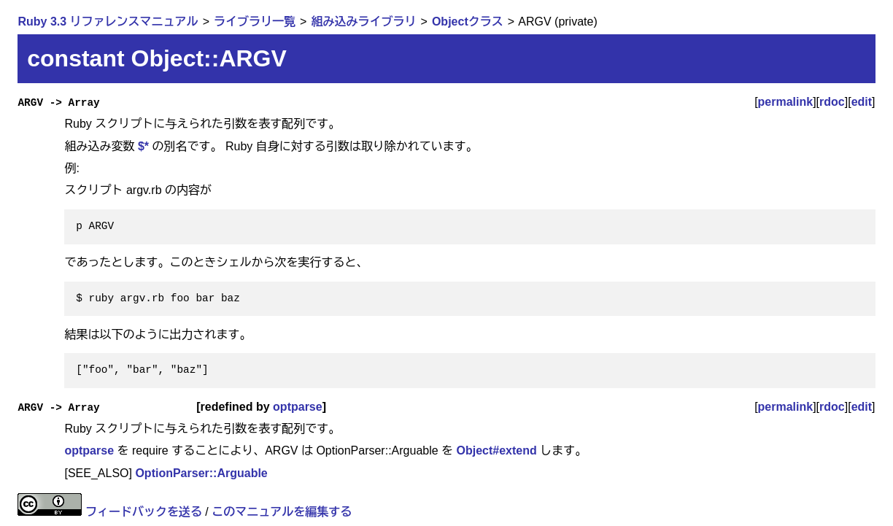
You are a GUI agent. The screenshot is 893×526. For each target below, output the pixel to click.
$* (143, 146)
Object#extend (497, 450)
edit (861, 102)
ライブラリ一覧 (254, 21)
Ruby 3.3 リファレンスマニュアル (108, 21)
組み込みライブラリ (363, 21)
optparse (297, 407)
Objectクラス (467, 21)
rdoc (832, 102)
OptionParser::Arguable (201, 473)
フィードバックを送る (143, 512)
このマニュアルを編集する (282, 512)
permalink (785, 102)
